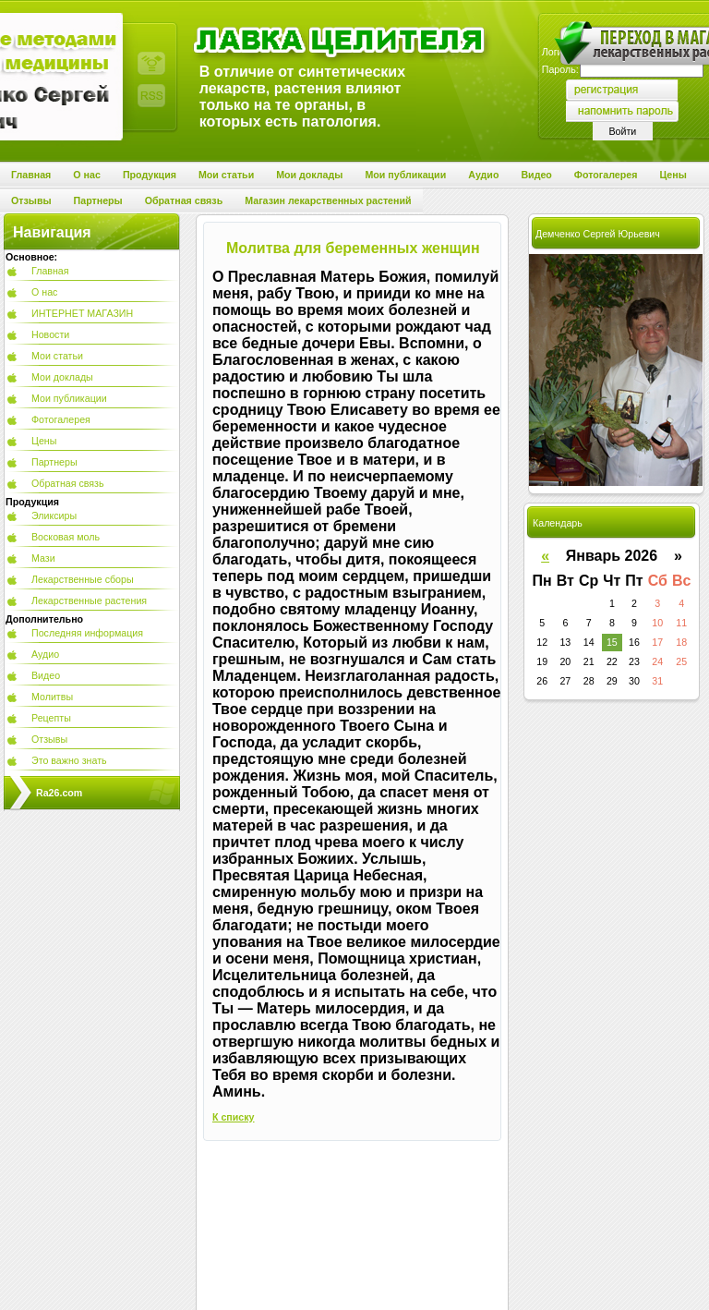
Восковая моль (65, 536)
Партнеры (54, 461)
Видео (45, 675)
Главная (50, 270)
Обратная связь (67, 483)
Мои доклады (62, 376)
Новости (50, 334)
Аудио (45, 654)
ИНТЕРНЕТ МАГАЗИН (82, 313)
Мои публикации (69, 398)
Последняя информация (87, 632)
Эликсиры (54, 515)
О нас (44, 291)
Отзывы (49, 739)
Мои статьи (57, 355)
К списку (233, 1116)
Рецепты (51, 717)
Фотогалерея (60, 419)
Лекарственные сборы (82, 579)
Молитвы (52, 696)
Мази (43, 558)
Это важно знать (69, 760)
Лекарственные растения (89, 600)
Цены (43, 440)
